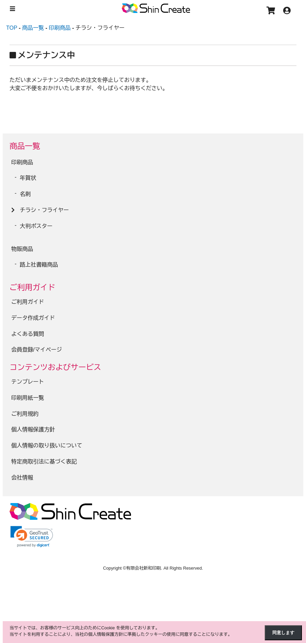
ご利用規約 (25, 414)
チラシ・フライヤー (44, 210)
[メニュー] (11, 9)
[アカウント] (288, 11)
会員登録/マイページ (36, 350)
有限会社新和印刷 (143, 568)
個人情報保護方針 (33, 429)
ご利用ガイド (32, 287)
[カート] (272, 11)
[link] (32, 537)
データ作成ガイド (33, 318)
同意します (283, 632)
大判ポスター (36, 226)
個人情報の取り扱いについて (46, 445)
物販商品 (22, 249)
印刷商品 (22, 162)
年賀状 (28, 178)
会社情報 (22, 478)
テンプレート (27, 382)
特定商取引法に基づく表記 (44, 462)
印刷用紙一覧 (27, 398)
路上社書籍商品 (39, 265)
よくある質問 (27, 334)
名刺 (25, 194)
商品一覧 (25, 146)
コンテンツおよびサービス (55, 367)
